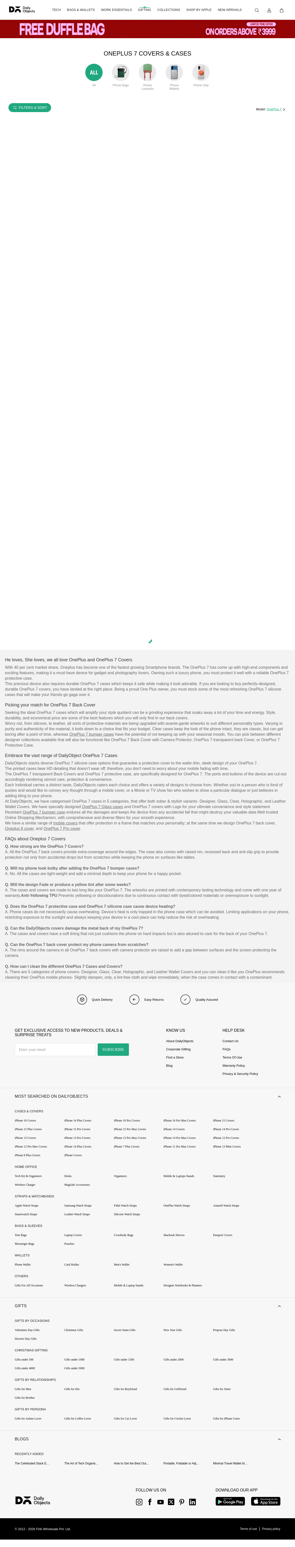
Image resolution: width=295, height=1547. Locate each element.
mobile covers (65, 823)
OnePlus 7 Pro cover (62, 828)
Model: (261, 109)
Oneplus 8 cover (19, 828)
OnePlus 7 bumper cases (91, 734)
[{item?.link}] (37, 1509)
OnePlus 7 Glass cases (102, 807)
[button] (147, 1097)
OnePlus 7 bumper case (44, 812)
